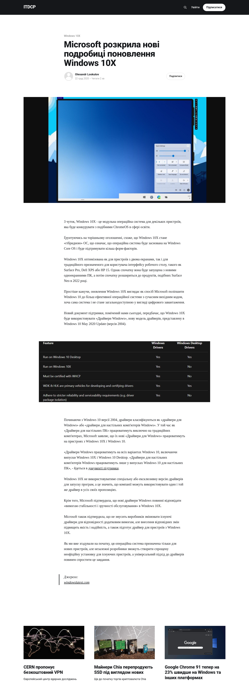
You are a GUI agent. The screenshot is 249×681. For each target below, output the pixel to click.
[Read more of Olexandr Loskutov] (68, 76)
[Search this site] (185, 7)
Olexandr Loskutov (87, 74)
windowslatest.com (77, 582)
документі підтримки (103, 468)
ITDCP (30, 7)
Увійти (195, 7)
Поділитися (175, 76)
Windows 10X (72, 35)
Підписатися (214, 7)
